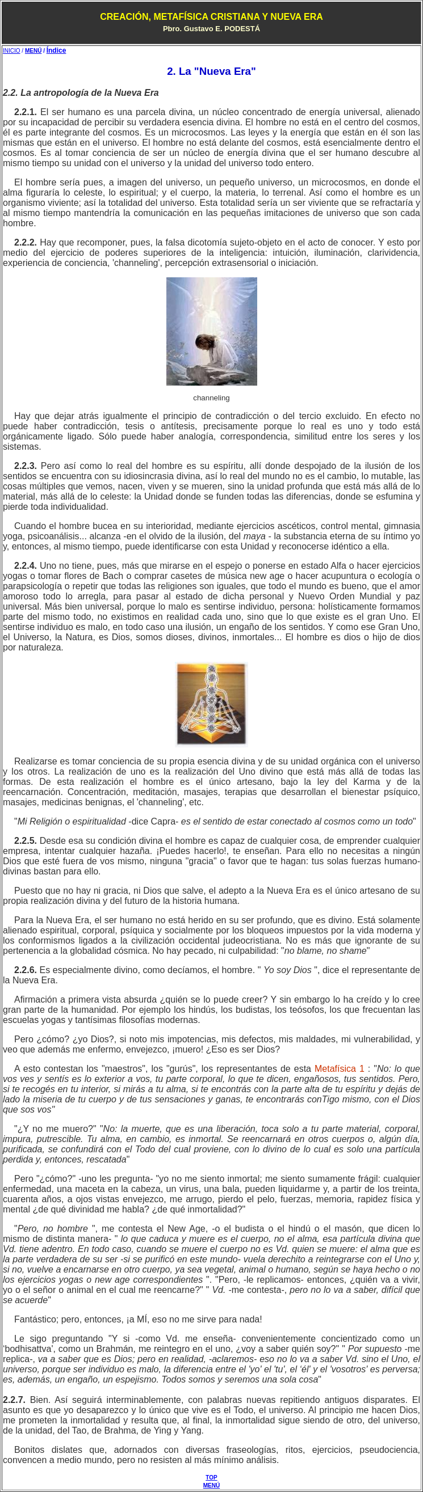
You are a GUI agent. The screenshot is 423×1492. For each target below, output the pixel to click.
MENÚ (33, 51)
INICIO (11, 51)
